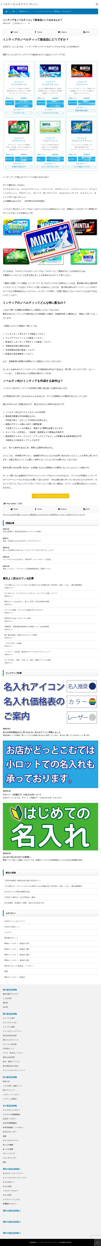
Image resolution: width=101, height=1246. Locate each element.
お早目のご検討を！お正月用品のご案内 (19, 897)
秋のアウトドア (9, 1090)
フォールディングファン (12, 1031)
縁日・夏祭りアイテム (11, 1062)
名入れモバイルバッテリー (13, 1173)
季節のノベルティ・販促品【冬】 (17, 943)
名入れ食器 (7, 1186)
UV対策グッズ (8, 1049)
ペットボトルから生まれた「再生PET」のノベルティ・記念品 (27, 559)
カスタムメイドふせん (11, 1199)
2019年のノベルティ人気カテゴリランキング (67, 515)
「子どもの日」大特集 (12, 643)
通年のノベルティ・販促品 (14, 977)
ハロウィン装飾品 (10, 1099)
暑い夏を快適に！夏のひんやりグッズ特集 (20, 635)
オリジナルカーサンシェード (14, 1070)
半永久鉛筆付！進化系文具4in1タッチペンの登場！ (22, 532)
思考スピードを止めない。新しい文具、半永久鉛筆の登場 (26, 602)
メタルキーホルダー (10, 1191)
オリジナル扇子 (9, 1018)
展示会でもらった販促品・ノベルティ (19, 966)
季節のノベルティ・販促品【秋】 (17, 960)
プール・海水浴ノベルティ (13, 1053)
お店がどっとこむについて (14, 921)
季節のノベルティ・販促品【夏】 (17, 949)
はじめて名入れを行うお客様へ (17, 857)
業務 (6, 971)
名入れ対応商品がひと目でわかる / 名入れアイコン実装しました (32, 732)
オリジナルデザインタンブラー (15, 1178)
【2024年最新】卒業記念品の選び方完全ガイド (22, 881)
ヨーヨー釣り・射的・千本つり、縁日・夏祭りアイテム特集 (27, 660)
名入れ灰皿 (7, 1195)
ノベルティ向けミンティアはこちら (51, 496)
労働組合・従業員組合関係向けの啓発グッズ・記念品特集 (26, 627)
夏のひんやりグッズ (10, 1040)
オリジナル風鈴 (9, 1027)
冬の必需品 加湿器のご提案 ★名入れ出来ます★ (24, 903)
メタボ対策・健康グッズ (12, 1086)
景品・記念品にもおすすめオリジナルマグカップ (22, 541)
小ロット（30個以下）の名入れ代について (22, 794)
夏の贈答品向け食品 (10, 1066)
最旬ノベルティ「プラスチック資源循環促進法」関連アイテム (27, 569)
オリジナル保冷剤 (10, 1044)
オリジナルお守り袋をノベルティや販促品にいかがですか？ (26, 515)
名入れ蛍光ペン (9, 1182)
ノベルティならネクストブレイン (19, 4)
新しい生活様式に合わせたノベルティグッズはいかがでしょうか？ (28, 550)
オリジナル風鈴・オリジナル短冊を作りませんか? (23, 610)
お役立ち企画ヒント (12, 927)
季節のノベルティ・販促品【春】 (17, 955)
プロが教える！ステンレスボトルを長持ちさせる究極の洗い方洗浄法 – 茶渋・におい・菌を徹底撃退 (43, 585)
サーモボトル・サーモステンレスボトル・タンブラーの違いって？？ (31, 593)
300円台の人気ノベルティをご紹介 (17, 618)
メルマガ (7, 932)
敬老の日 (6, 1081)
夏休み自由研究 (9, 1057)
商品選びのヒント (20, 23)
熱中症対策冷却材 (10, 1036)
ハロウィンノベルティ (11, 1095)
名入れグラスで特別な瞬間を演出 (17, 892)
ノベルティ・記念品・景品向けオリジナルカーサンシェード (27, 652)
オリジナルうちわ (10, 1023)
